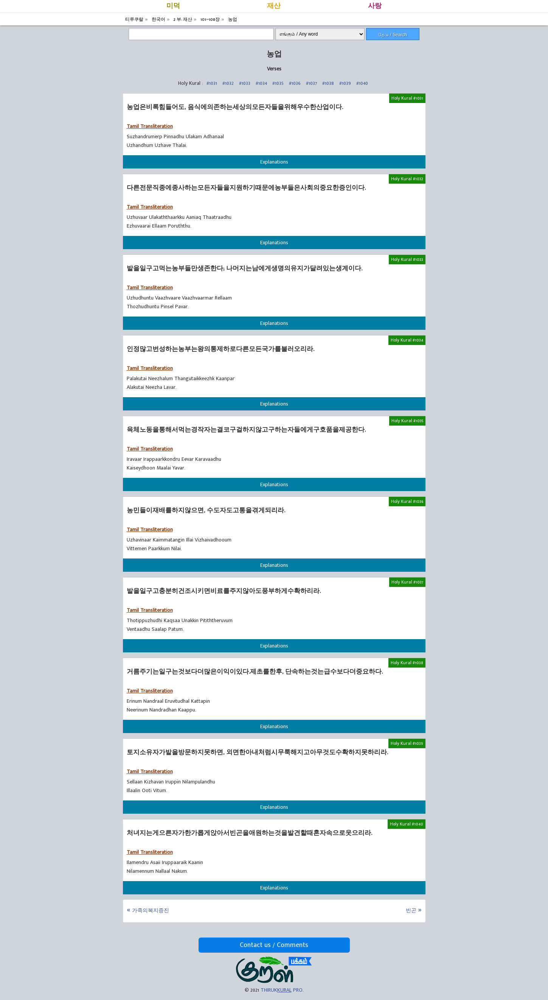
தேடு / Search (392, 34)
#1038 (328, 83)
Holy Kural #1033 (407, 259)
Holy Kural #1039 (407, 743)
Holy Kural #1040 (406, 824)
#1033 (244, 83)
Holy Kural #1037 (407, 582)
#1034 (261, 83)
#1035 (278, 83)
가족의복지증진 (150, 910)
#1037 (311, 83)
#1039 (345, 83)
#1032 (228, 83)
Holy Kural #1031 (407, 98)
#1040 (362, 83)
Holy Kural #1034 (407, 340)
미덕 (173, 6)
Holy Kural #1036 (407, 501)
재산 (274, 6)
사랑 (375, 6)
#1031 (211, 83)
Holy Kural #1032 (407, 179)
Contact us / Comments (274, 945)
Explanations (274, 162)
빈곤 (411, 910)
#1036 (295, 83)
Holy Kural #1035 (407, 420)
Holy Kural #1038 (407, 662)
